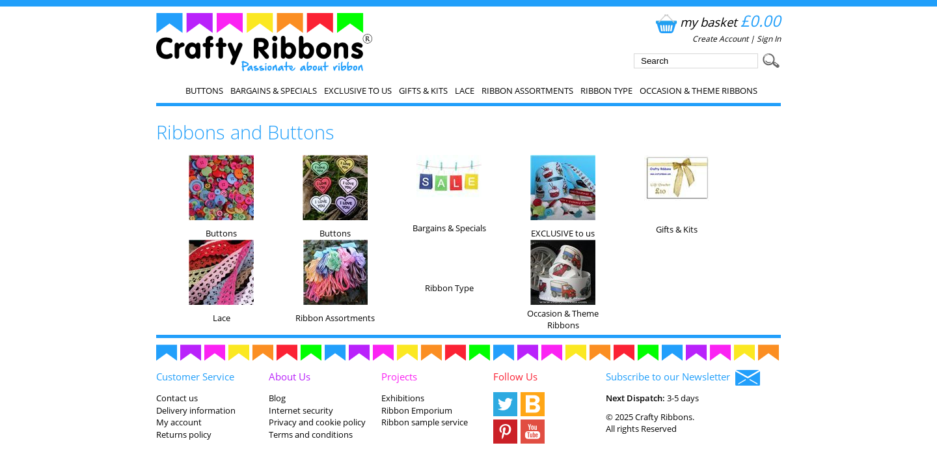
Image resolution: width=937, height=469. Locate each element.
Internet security (301, 410)
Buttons (204, 90)
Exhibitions (402, 398)
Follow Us (515, 376)
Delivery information (196, 410)
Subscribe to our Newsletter (683, 378)
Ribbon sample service (424, 422)
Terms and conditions (311, 434)
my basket (717, 22)
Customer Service (195, 376)
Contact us (177, 398)
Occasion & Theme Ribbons (698, 90)
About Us (289, 376)
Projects (399, 376)
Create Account (720, 38)
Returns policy (183, 434)
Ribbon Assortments (527, 90)
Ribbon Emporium (416, 410)
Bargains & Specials (273, 90)
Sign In (769, 38)
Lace (464, 90)
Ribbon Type (606, 90)
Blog (277, 398)
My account (179, 422)
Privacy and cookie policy (317, 422)
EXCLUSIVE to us (358, 90)
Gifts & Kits (423, 90)
